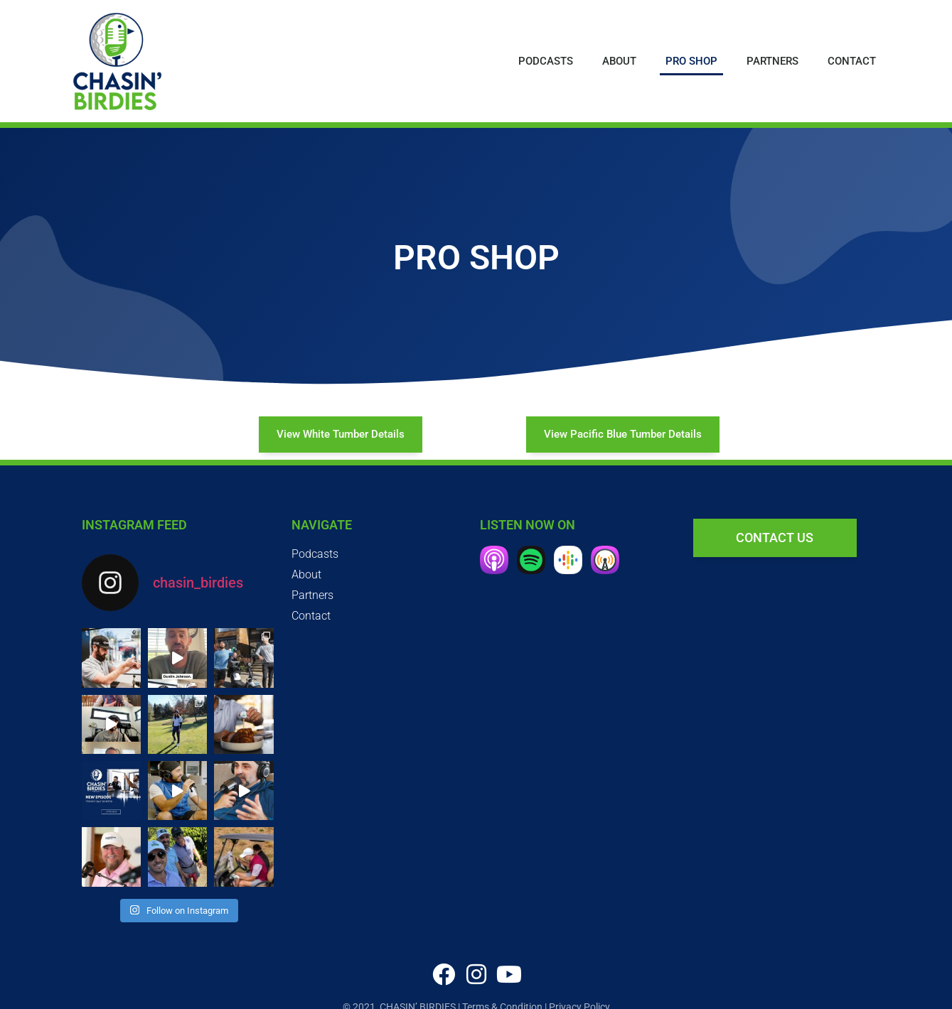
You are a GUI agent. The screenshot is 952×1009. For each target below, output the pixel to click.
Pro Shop (691, 61)
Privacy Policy (579, 990)
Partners (772, 61)
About (619, 61)
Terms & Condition (502, 990)
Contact (852, 61)
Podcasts (545, 61)
